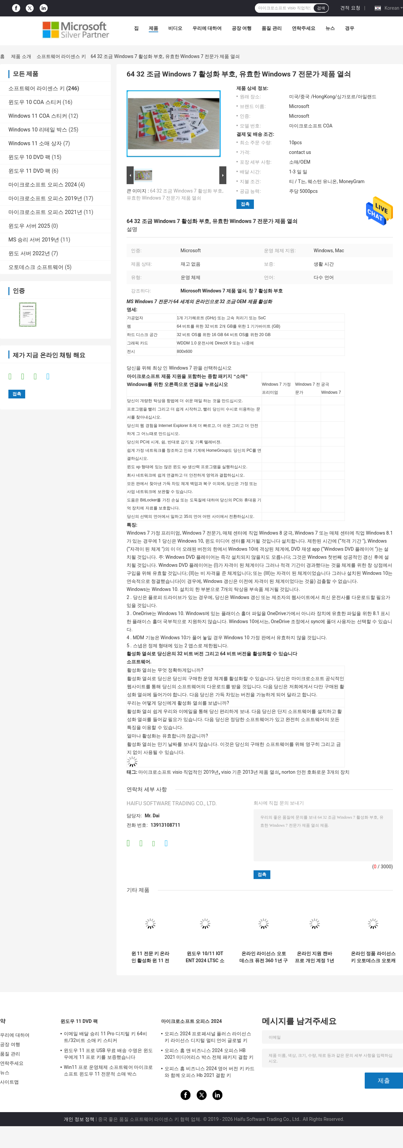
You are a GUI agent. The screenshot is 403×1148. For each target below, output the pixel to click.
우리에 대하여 (207, 28)
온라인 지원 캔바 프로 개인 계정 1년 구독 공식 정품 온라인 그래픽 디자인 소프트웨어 (314, 957)
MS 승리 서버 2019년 (33, 239)
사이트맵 (9, 1082)
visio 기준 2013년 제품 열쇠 (250, 772)
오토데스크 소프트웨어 (35, 267)
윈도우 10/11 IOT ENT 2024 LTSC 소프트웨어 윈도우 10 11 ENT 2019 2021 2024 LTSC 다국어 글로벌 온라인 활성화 (205, 957)
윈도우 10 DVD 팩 (29, 157)
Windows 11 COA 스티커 (37, 116)
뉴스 (330, 28)
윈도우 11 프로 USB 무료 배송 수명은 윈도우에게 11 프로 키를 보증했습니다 (108, 1054)
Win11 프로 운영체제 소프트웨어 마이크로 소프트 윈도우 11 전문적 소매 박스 (108, 1070)
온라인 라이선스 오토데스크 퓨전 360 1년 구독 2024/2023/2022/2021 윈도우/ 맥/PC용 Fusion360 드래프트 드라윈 (263, 957)
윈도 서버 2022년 (29, 253)
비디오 (175, 28)
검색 (321, 8)
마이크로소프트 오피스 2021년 (45, 212)
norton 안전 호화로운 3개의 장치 (316, 772)
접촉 (245, 204)
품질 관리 (271, 28)
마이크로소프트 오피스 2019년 (45, 198)
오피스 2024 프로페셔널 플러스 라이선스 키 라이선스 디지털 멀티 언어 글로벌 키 (208, 1037)
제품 (153, 28)
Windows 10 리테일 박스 (37, 129)
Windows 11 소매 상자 (35, 143)
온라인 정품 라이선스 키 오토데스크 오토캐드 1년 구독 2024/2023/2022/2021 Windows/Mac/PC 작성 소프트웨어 (373, 957)
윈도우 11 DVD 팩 (29, 171)
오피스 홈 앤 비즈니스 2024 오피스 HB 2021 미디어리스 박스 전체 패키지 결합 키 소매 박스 (209, 1055)
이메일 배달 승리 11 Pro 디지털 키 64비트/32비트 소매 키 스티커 (105, 1037)
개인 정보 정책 (79, 1119)
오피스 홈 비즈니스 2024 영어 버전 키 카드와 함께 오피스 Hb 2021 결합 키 (210, 1072)
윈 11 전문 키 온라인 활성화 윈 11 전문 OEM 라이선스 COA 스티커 (150, 957)
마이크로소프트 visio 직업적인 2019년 (178, 772)
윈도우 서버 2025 (29, 226)
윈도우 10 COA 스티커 (34, 102)
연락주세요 (303, 28)
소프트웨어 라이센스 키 (61, 56)
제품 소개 (21, 56)
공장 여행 (242, 28)
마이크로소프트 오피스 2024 (42, 184)
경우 (349, 28)
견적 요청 (350, 7)
